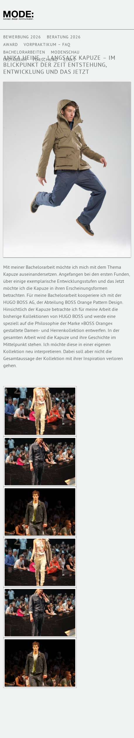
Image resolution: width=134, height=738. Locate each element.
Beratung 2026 (64, 37)
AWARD (10, 45)
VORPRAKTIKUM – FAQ (47, 45)
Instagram (15, 60)
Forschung (45, 60)
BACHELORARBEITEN (24, 52)
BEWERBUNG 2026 (22, 37)
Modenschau (65, 52)
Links (69, 60)
